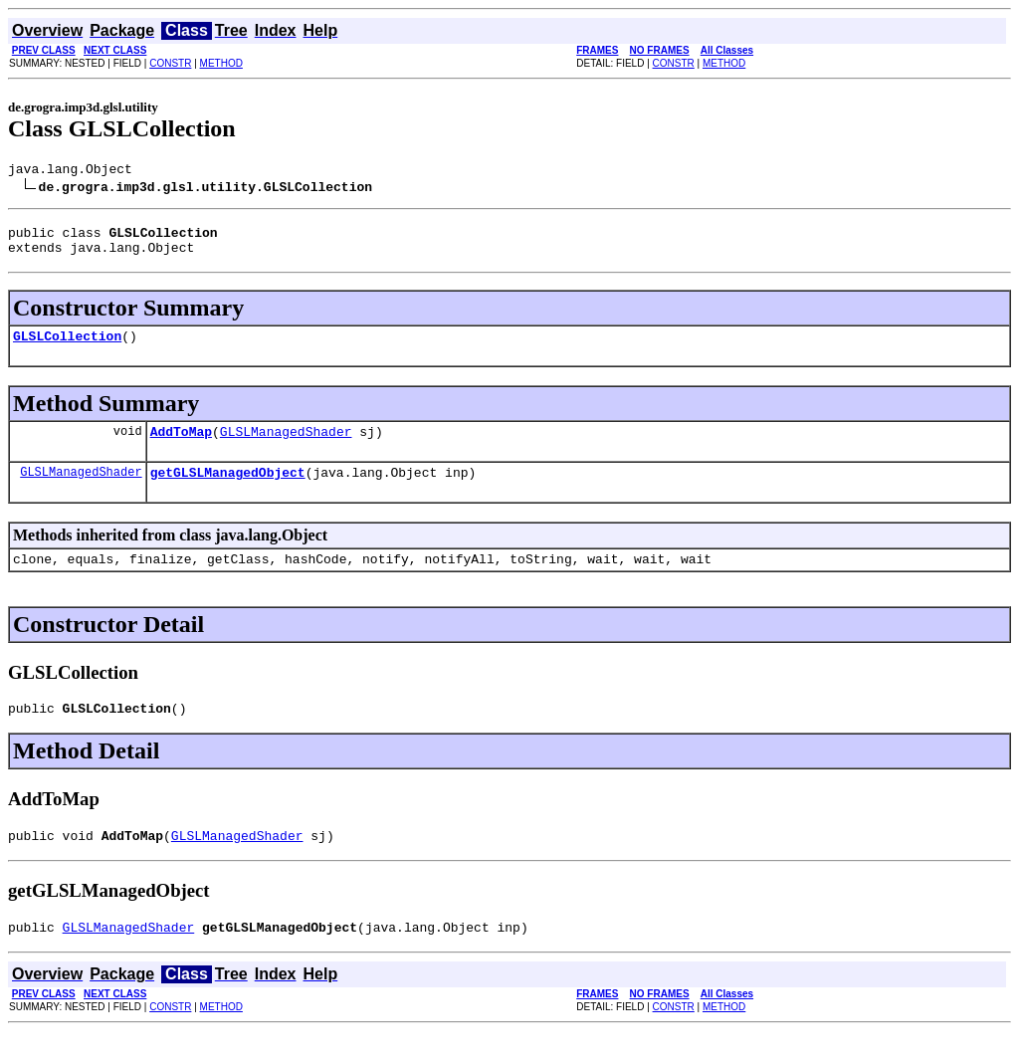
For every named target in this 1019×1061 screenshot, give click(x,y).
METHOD (221, 63)
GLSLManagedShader (286, 446)
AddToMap (181, 446)
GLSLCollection (67, 347)
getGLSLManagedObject (228, 490)
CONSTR (170, 63)
